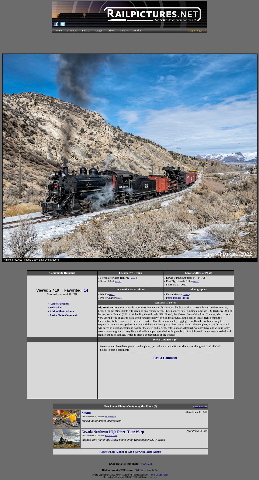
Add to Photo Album (62, 311)
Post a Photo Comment (63, 315)
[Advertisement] (129, 43)
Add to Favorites (59, 303)
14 (86, 290)
